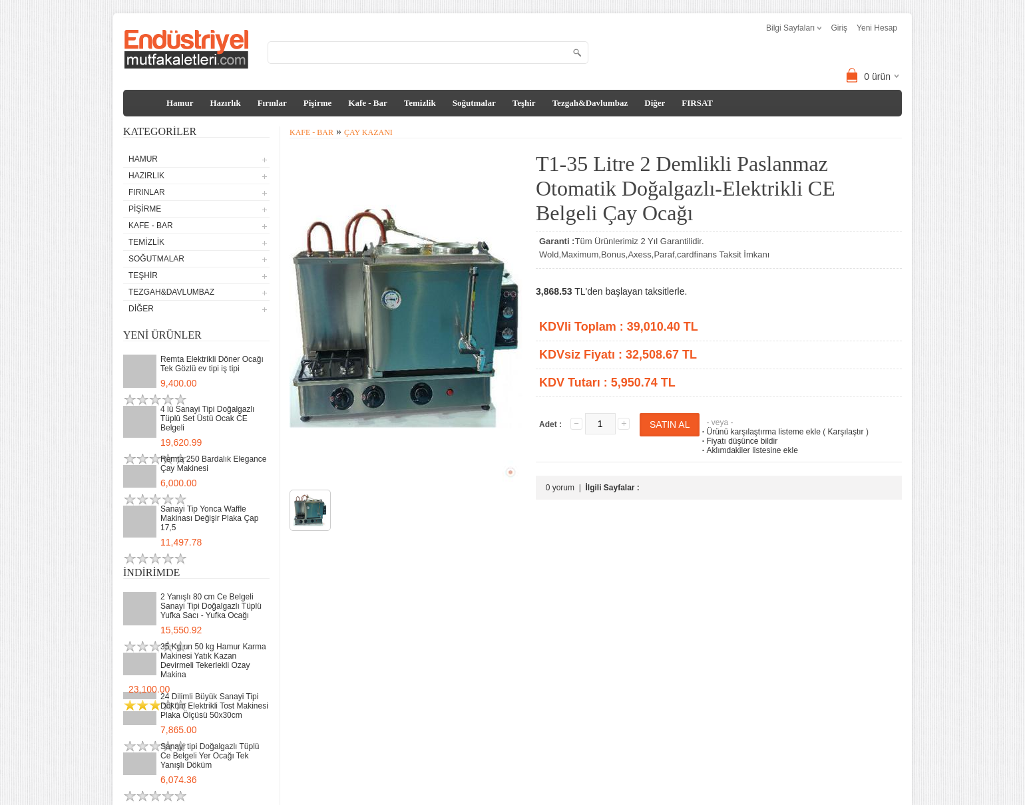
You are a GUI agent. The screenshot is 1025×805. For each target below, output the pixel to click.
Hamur (179, 103)
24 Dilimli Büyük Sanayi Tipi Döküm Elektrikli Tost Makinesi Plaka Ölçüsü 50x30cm (214, 706)
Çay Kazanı (368, 132)
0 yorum (560, 487)
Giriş (839, 28)
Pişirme (318, 103)
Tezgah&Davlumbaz (590, 103)
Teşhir (524, 103)
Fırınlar (272, 103)
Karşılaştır (846, 431)
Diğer (654, 103)
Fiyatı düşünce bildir (738, 441)
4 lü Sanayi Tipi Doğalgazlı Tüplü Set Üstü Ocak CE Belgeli (207, 418)
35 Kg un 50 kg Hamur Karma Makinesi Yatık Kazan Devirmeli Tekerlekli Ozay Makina (213, 660)
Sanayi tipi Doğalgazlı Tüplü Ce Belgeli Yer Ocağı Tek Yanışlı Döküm (210, 756)
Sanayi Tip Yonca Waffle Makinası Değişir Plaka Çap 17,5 (209, 518)
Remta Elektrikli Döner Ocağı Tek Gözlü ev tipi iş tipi (212, 364)
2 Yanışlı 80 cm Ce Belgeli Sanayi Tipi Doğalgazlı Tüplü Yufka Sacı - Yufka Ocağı (211, 606)
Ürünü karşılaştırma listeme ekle (760, 431)
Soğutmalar (474, 103)
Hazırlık (225, 103)
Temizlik (420, 103)
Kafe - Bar (367, 103)
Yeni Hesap (877, 28)
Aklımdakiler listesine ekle (748, 450)
